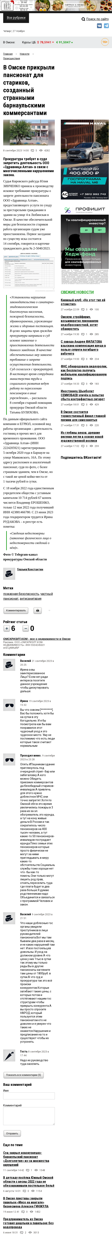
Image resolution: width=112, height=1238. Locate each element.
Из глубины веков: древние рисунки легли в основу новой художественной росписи (82, 437)
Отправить (13, 1133)
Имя (6, 1090)
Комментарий (12, 1105)
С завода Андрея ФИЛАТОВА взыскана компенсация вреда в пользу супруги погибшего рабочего (83, 347)
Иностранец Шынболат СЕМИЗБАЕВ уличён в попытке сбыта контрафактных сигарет (83, 395)
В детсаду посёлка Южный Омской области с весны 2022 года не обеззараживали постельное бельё (28, 1181)
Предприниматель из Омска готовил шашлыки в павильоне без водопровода (28, 1223)
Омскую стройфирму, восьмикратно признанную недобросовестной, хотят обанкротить (79, 323)
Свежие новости (77, 292)
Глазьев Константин (30, 569)
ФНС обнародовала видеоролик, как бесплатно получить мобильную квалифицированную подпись (84, 372)
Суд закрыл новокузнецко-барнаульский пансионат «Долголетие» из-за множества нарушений (26, 1159)
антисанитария (30, 599)
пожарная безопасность (21, 594)
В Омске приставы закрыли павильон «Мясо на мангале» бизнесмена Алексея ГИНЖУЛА (26, 1202)
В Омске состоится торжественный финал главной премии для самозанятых (83, 416)
